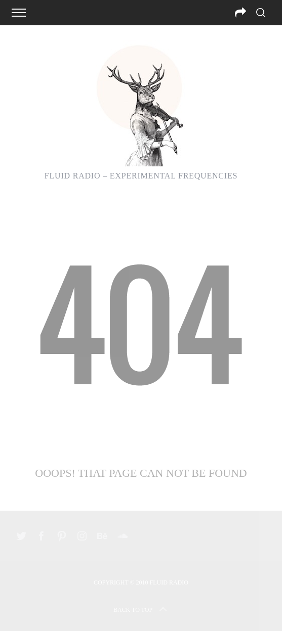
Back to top (141, 609)
